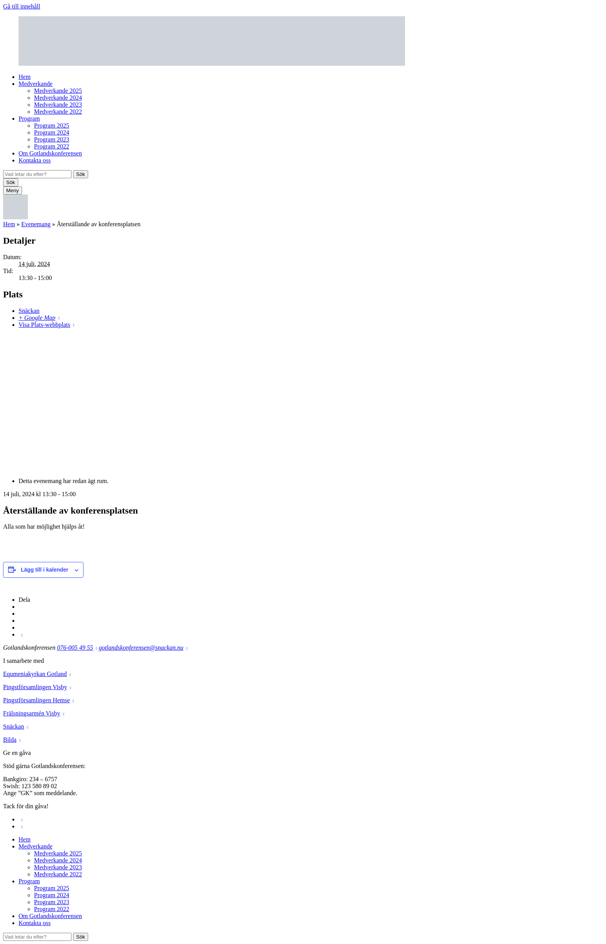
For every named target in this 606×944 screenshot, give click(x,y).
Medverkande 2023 (58, 104)
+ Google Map (37, 317)
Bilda (10, 739)
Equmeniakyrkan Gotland (35, 674)
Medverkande (36, 83)
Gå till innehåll (21, 6)
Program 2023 (51, 139)
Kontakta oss (35, 160)
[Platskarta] (303, 402)
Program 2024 (51, 132)
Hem (25, 76)
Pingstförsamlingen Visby (35, 687)
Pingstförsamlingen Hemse (36, 700)
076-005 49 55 (75, 647)
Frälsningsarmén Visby (31, 713)
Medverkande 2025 (58, 90)
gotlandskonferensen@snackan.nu (141, 647)
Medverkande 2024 (58, 97)
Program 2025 (51, 125)
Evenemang (36, 224)
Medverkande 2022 (58, 111)
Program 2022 (51, 146)
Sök (80, 174)
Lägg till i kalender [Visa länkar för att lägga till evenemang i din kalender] (44, 570)
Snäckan (29, 310)
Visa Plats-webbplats (44, 324)
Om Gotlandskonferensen (50, 153)
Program (29, 118)
